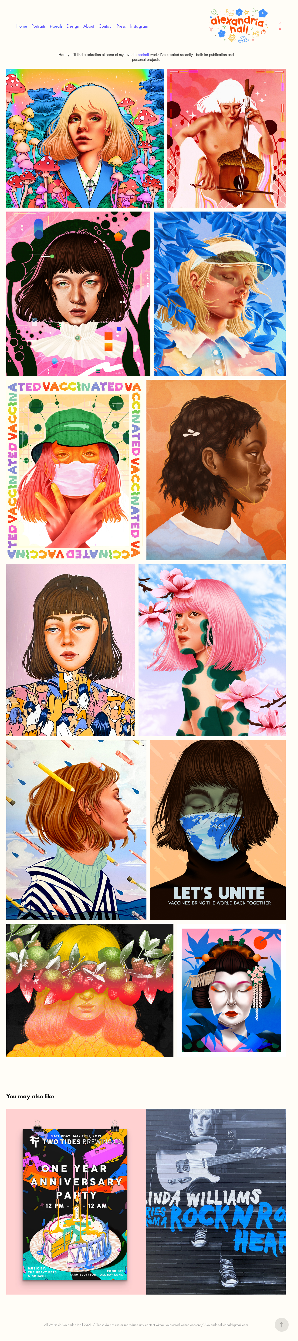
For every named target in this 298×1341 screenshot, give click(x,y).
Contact (105, 26)
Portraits (38, 26)
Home (21, 26)
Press (121, 26)
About (88, 26)
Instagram (139, 26)
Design (73, 26)
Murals (56, 26)
